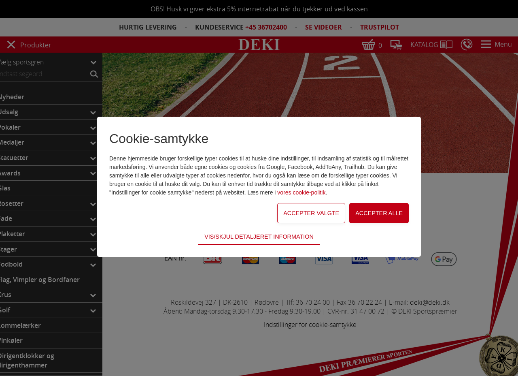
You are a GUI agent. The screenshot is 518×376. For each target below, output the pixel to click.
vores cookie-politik (301, 192)
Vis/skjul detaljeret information (259, 236)
